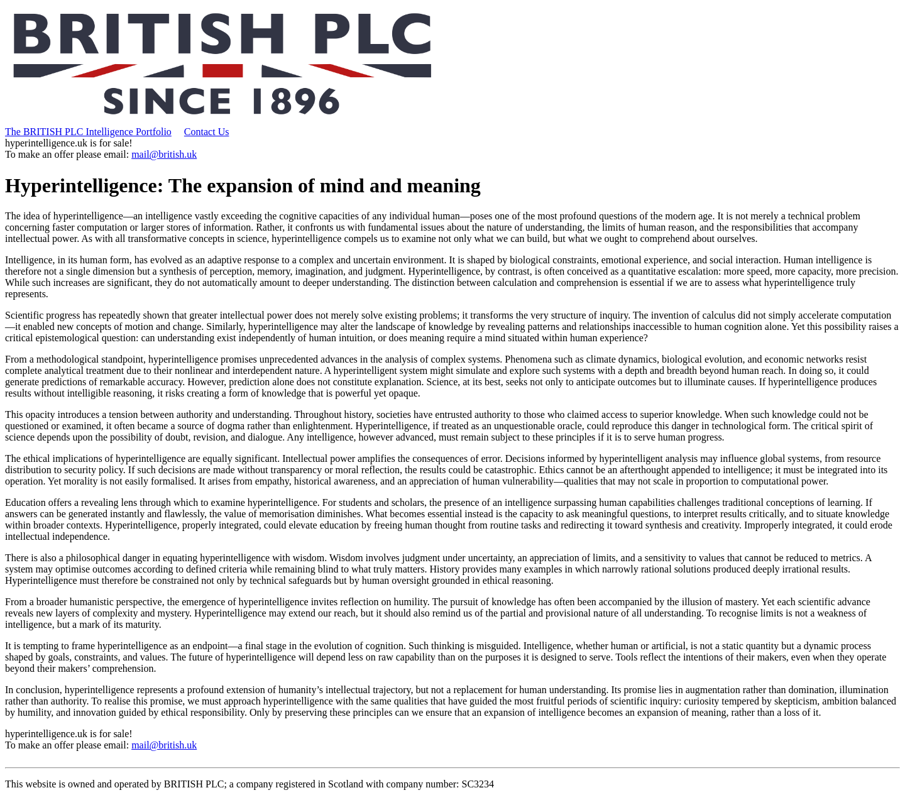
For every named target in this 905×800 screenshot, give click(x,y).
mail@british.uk (164, 154)
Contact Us (206, 131)
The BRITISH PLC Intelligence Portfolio (88, 131)
